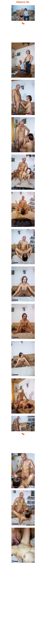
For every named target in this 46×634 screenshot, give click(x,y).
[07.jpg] (23, 247)
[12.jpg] (23, 434)
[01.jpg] (23, 23)
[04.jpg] (23, 135)
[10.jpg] (23, 359)
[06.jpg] (23, 210)
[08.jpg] (23, 284)
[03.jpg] (23, 98)
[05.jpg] (23, 173)
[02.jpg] (23, 61)
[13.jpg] (23, 471)
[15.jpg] (23, 546)
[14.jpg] (23, 508)
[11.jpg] (23, 396)
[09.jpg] (23, 322)
